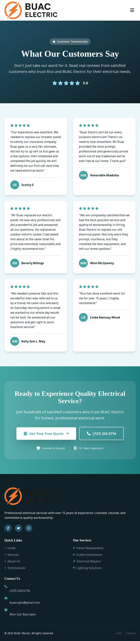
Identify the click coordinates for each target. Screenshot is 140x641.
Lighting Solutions (87, 568)
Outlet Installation (87, 555)
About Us (12, 561)
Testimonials (14, 568)
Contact (131, 633)
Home (9, 548)
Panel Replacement (88, 548)
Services (11, 555)
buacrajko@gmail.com (25, 603)
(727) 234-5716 (101, 433)
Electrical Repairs (87, 561)
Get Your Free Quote (46, 433)
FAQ (118, 633)
